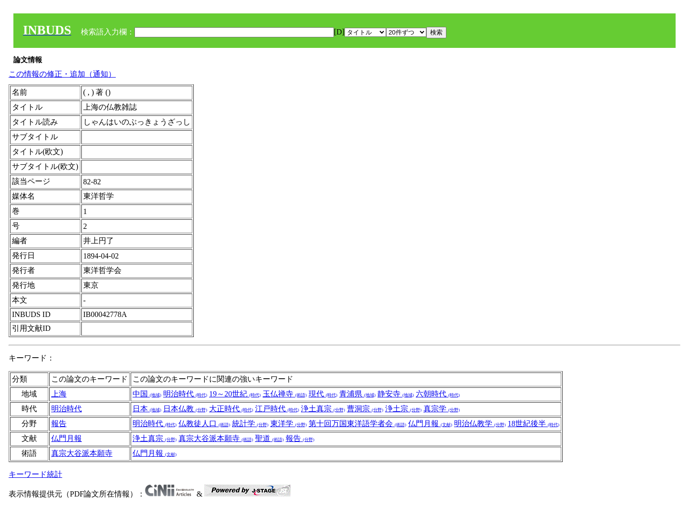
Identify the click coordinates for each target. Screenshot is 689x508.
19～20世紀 (235, 394)
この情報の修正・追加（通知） (62, 74)
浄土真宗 (323, 409)
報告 (59, 423)
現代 (323, 394)
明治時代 (185, 394)
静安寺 (396, 394)
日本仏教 (185, 409)
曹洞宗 (365, 409)
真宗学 (441, 409)
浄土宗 (403, 409)
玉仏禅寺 (285, 394)
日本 (147, 409)
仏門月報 (430, 423)
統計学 (250, 423)
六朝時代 (438, 394)
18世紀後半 (533, 423)
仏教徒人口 (204, 423)
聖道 (269, 438)
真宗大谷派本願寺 (215, 438)
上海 (59, 394)
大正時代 (231, 409)
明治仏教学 (480, 423)
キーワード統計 (35, 474)
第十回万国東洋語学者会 (357, 423)
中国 (147, 394)
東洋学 (288, 423)
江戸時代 (277, 409)
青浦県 (357, 394)
